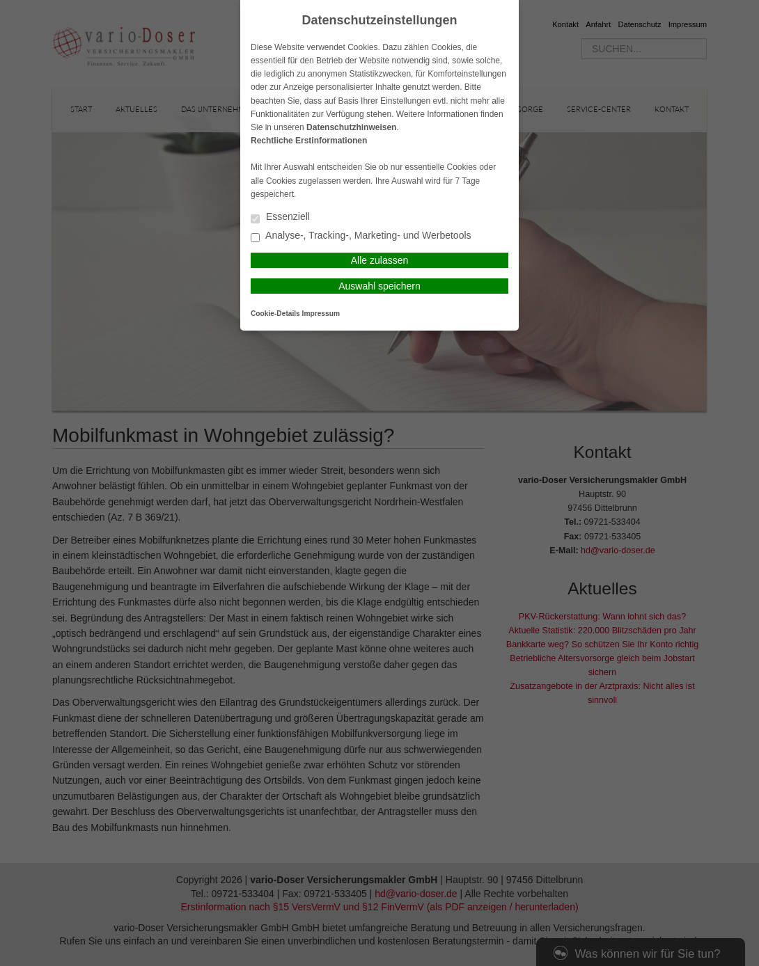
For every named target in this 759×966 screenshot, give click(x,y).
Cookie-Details (275, 313)
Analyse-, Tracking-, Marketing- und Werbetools (361, 236)
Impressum (321, 313)
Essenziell (280, 217)
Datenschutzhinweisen (351, 127)
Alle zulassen (380, 260)
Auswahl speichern (379, 286)
